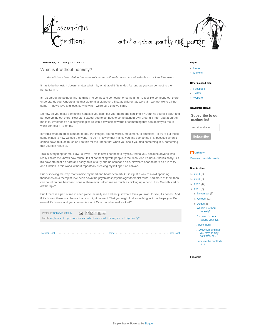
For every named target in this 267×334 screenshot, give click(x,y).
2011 (197, 189)
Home (111, 233)
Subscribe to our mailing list (205, 117)
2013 (197, 178)
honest (57, 218)
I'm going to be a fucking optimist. (207, 218)
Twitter (197, 93)
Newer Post (48, 233)
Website (198, 97)
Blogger (149, 323)
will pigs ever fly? (131, 218)
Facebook (199, 88)
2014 (197, 173)
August (201, 203)
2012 (197, 184)
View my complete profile (204, 158)
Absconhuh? (203, 224)
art (51, 218)
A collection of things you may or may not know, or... (208, 233)
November (203, 193)
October (202, 198)
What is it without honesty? (206, 210)
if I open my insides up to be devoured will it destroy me (91, 218)
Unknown (200, 152)
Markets (198, 72)
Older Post (174, 233)
